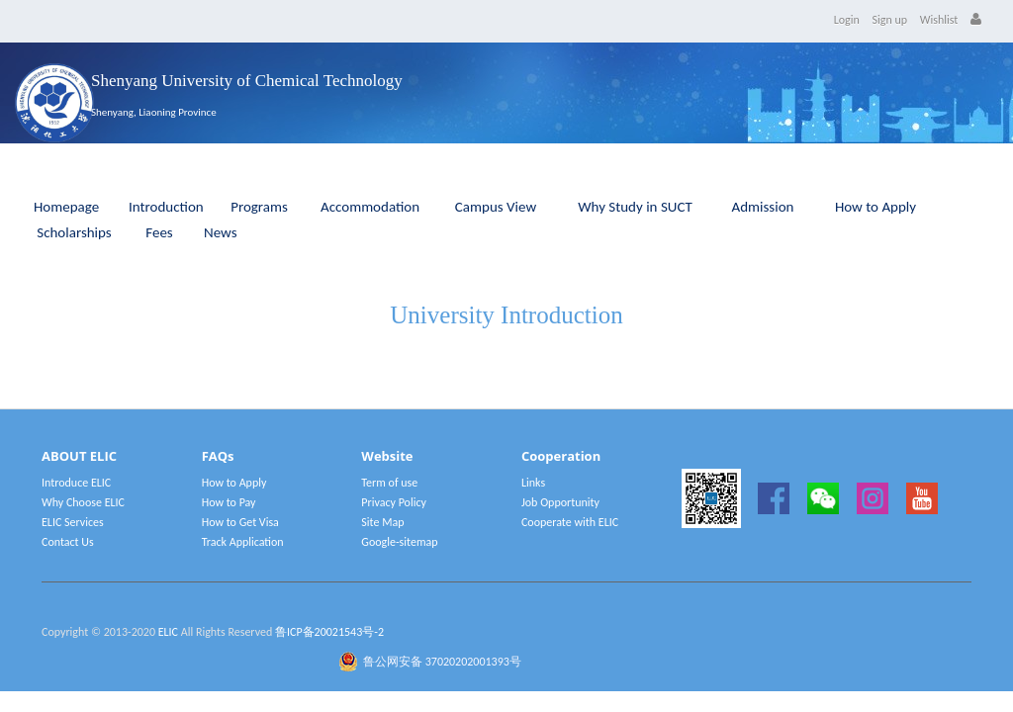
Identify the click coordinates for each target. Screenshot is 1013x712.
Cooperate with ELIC (569, 522)
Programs (259, 207)
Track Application (243, 542)
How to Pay (229, 502)
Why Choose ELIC (83, 502)
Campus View (495, 207)
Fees (158, 232)
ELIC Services (73, 522)
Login (847, 20)
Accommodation (370, 207)
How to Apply (875, 207)
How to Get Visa (240, 522)
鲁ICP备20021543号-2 (329, 632)
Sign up (890, 20)
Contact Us (68, 542)
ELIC (168, 632)
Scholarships (74, 232)
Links (533, 483)
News (220, 232)
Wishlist (939, 20)
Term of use (389, 483)
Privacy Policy (393, 502)
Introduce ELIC (76, 483)
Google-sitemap (399, 542)
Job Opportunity (560, 502)
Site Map (382, 522)
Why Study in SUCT (635, 207)
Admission (763, 207)
